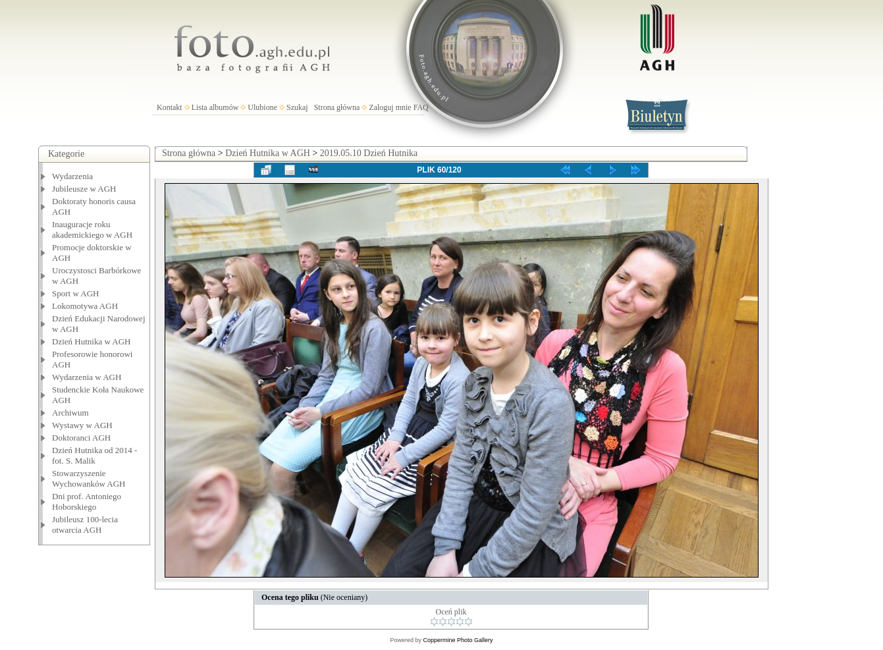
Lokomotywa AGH (85, 306)
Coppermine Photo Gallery (458, 640)
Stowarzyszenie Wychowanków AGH (89, 478)
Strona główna (337, 107)
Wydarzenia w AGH (86, 377)
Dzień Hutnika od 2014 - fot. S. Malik (94, 455)
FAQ (421, 107)
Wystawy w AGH (82, 425)
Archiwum (70, 413)
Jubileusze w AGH (84, 189)
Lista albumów (215, 107)
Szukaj (297, 107)
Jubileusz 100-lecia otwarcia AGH (85, 524)
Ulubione (262, 107)
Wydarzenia (72, 176)
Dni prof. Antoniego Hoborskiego (86, 501)
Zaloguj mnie (390, 107)
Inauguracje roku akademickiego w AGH (92, 229)
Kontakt (169, 107)
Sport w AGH (75, 293)
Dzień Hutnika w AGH (91, 341)
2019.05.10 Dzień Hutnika (369, 153)
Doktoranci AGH (81, 438)
